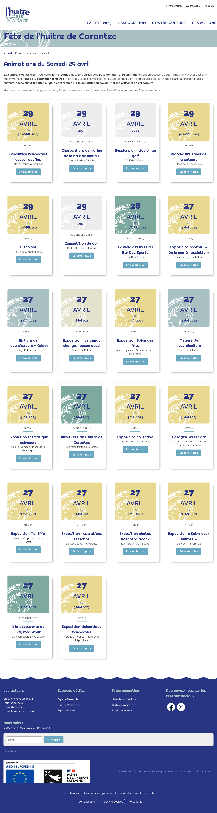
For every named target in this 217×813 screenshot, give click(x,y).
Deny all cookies (112, 801)
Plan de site (110, 781)
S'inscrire (55, 748)
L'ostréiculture (169, 23)
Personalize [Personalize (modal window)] (135, 801)
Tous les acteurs (13, 711)
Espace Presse (67, 718)
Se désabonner (11, 760)
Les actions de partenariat (19, 719)
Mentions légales (146, 781)
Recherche (126, 781)
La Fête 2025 (99, 23)
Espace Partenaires (69, 713)
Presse (208, 6)
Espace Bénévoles (69, 708)
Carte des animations (125, 713)
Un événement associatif (18, 707)
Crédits (195, 781)
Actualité (190, 6)
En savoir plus (28, 172)
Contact (208, 781)
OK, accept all (85, 801)
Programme (169, 6)
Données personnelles (174, 781)
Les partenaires (12, 715)
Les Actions (204, 23)
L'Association (132, 23)
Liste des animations (124, 708)
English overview (122, 718)
